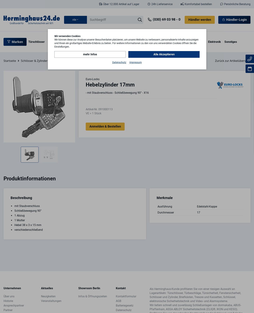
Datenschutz (119, 62)
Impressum (135, 62)
